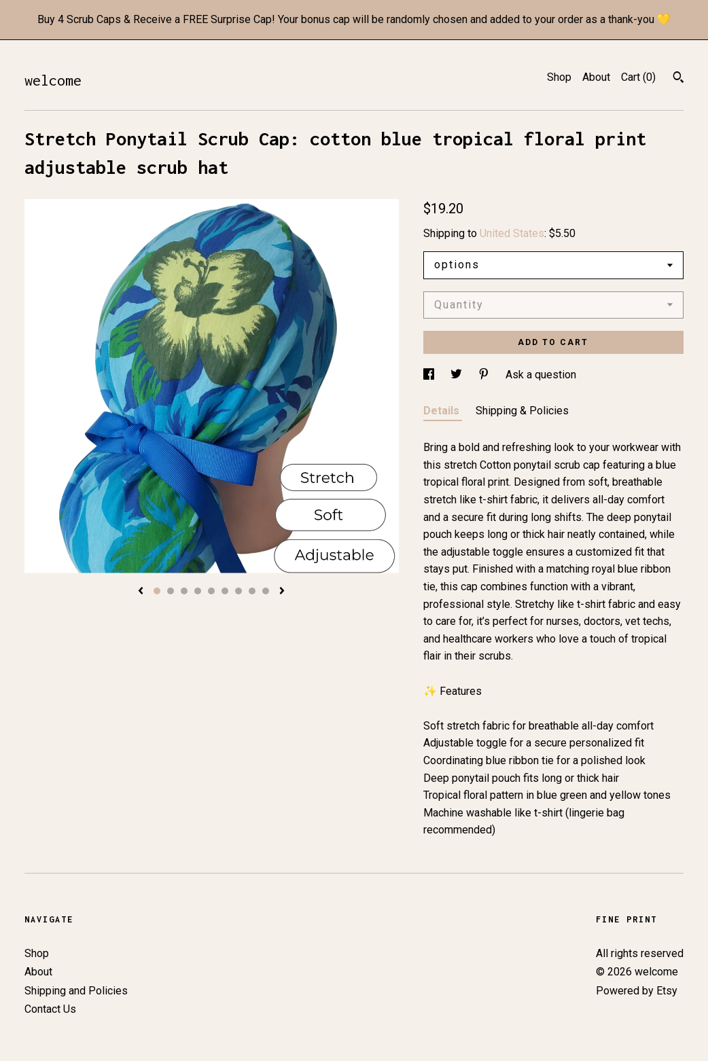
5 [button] (211, 591)
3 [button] (184, 591)
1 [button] (157, 591)
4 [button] (197, 591)
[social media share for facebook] (430, 374)
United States (512, 233)
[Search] (678, 78)
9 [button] (265, 591)
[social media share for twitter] (457, 374)
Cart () (638, 77)
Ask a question (541, 374)
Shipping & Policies (522, 410)
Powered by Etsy (636, 990)
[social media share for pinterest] (485, 374)
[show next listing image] (282, 591)
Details (442, 410)
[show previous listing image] (140, 591)
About (596, 77)
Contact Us (50, 1009)
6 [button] (225, 591)
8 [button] (252, 591)
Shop (559, 77)
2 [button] (170, 591)
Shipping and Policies (76, 990)
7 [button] (238, 591)
